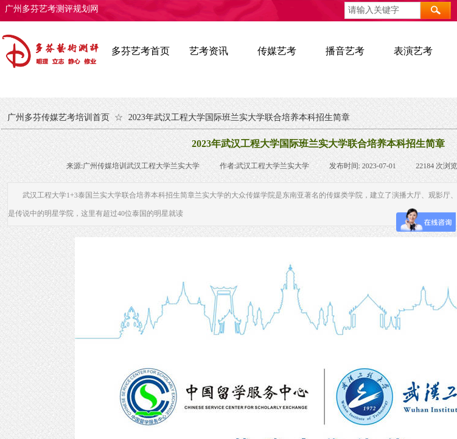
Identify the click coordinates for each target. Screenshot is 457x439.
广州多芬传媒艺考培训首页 (58, 117)
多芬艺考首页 (140, 51)
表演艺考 (413, 51)
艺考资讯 (208, 51)
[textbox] (382, 10)
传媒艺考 (276, 51)
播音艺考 (345, 51)
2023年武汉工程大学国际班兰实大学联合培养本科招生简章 (239, 117)
